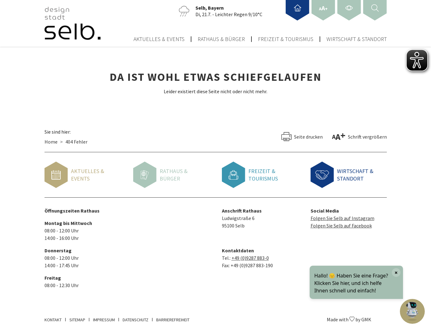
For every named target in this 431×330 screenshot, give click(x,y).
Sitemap (77, 317)
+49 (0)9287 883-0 (250, 255)
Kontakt (53, 317)
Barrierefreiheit (173, 317)
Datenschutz (135, 317)
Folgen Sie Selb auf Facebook (341, 223)
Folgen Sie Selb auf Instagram (342, 216)
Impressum (104, 317)
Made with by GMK (349, 317)
